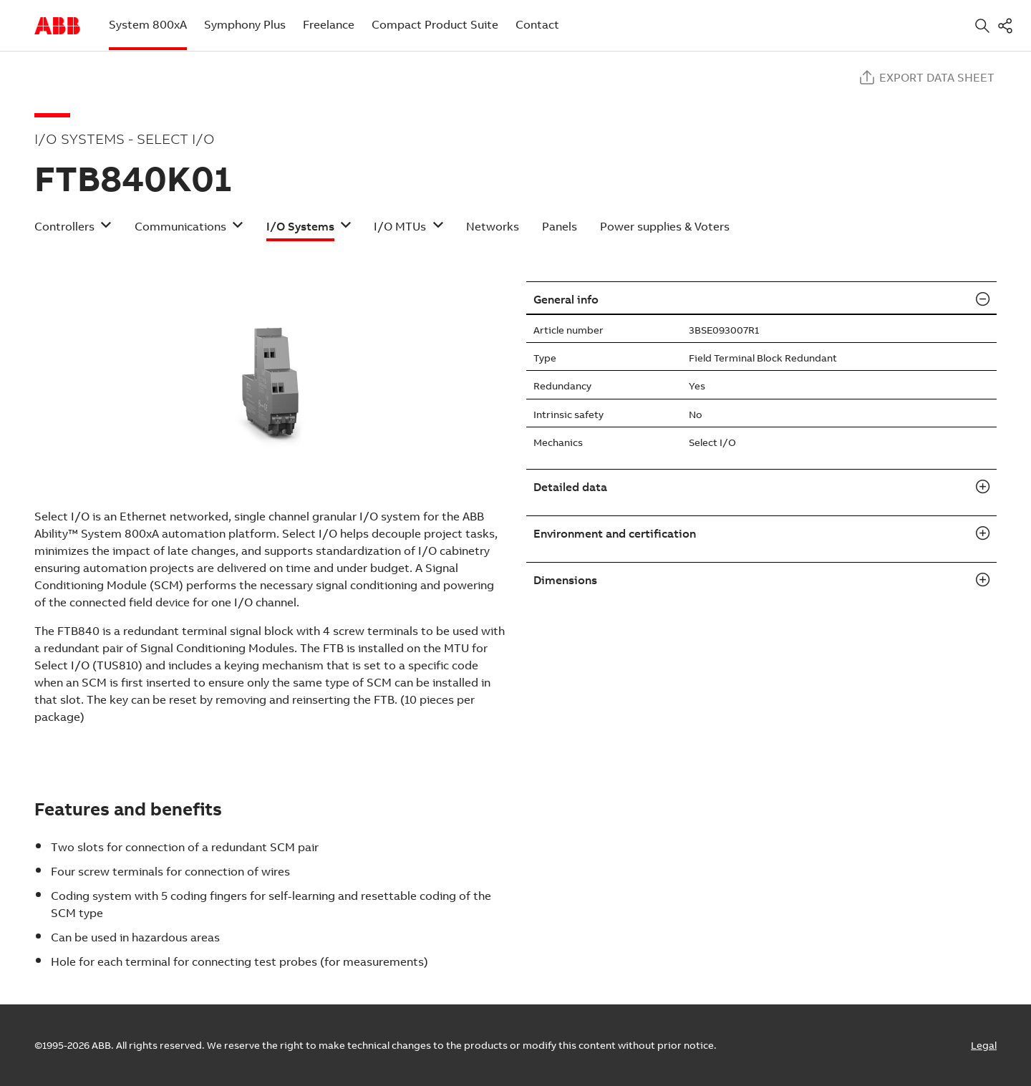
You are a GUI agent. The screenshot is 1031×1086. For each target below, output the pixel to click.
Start (57, 25)
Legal (984, 1045)
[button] (73, 231)
